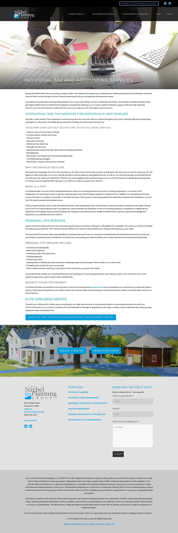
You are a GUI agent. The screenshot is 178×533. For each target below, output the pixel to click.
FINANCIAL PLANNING (78, 392)
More (170, 14)
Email (116, 408)
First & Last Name (123, 396)
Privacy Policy (30, 420)
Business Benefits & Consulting (136, 14)
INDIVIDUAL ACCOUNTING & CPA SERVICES (87, 403)
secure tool (98, 287)
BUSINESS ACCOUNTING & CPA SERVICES (87, 414)
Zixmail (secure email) (34, 412)
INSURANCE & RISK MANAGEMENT (83, 398)
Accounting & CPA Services (104, 14)
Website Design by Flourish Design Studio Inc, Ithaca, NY (89, 524)
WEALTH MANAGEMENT (79, 409)
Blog (159, 14)
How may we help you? (126, 421)
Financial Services (77, 14)
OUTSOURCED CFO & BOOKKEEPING (85, 420)
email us (28, 409)
